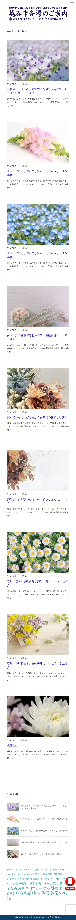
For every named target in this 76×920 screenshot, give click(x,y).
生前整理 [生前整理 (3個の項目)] (35, 879)
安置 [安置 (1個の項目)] (33, 874)
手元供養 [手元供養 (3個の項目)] (45, 879)
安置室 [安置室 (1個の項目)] (10, 870)
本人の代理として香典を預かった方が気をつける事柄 (44, 819)
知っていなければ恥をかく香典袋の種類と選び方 (37, 417)
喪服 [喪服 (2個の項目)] (60, 874)
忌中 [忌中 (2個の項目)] (65, 874)
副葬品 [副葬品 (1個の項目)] (27, 874)
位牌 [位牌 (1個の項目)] (59, 870)
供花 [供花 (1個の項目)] (36, 870)
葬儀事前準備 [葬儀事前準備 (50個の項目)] (27, 893)
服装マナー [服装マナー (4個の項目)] (62, 878)
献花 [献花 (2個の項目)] (55, 874)
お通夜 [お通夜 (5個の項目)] (31, 883)
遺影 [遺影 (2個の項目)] (37, 874)
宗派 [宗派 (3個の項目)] (27, 879)
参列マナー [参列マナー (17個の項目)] (33, 888)
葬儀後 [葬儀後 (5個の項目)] (22, 883)
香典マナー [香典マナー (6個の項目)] (43, 883)
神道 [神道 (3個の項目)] (21, 879)
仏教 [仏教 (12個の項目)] (14, 888)
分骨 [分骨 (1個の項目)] (22, 874)
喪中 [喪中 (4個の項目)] (9, 883)
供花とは (12, 745)
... (13, 105)
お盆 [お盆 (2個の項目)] (9, 879)
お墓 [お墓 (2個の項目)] (42, 874)
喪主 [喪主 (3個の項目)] (52, 879)
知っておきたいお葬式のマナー (20, 84)
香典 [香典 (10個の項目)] (60, 883)
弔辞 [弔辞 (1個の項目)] (40, 870)
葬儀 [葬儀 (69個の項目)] (45, 893)
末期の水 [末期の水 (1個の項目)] (15, 874)
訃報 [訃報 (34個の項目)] (55, 888)
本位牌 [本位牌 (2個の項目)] (15, 879)
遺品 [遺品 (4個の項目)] (15, 883)
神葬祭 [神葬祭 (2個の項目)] (48, 874)
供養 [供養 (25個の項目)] (46, 888)
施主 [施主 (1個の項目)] (64, 870)
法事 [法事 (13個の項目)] (21, 888)
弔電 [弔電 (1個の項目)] (45, 870)
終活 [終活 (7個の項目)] (53, 883)
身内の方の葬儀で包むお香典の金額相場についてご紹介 (45, 842)
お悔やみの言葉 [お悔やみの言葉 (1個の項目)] (26, 870)
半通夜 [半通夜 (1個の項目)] (16, 870)
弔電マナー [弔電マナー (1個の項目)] (52, 870)
